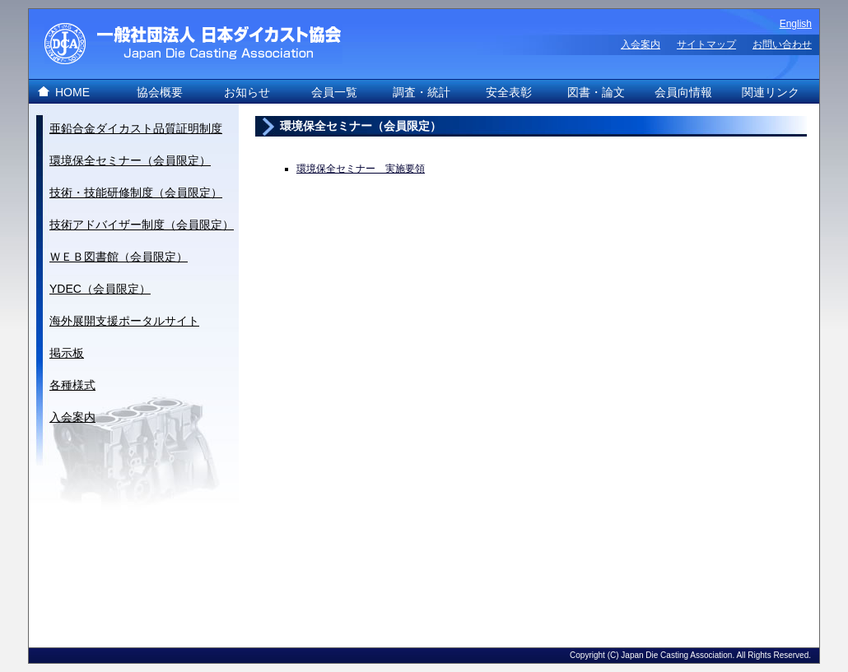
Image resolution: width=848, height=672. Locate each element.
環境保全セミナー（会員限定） (130, 160)
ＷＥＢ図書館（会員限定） (118, 256)
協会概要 (160, 92)
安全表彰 (509, 92)
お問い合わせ (782, 44)
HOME (72, 92)
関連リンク (770, 92)
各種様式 (72, 385)
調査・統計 (421, 92)
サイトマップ (706, 44)
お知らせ (247, 92)
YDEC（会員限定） (100, 288)
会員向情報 (683, 92)
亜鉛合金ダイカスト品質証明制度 (135, 128)
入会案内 (640, 44)
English (796, 24)
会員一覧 (334, 92)
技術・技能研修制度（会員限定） (135, 192)
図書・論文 (596, 92)
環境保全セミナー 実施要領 (360, 168)
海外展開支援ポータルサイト (124, 320)
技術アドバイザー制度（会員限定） (141, 224)
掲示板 (66, 352)
